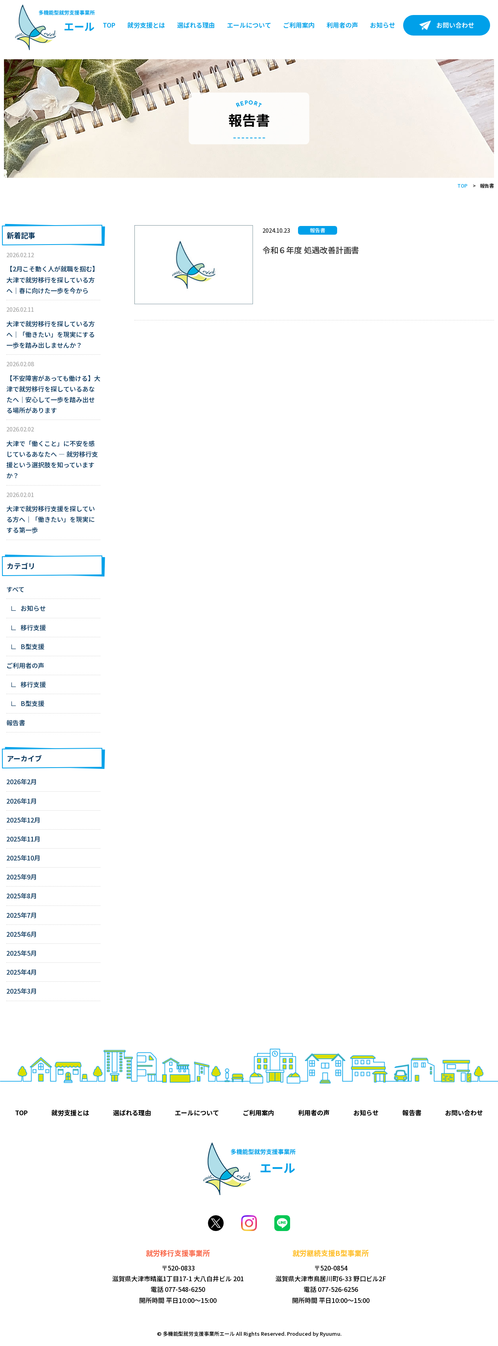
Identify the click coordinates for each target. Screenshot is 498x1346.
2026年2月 (21, 781)
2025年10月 (23, 857)
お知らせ (382, 25)
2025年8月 (21, 895)
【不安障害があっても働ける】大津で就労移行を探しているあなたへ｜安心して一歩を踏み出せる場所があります (53, 394)
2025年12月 (23, 820)
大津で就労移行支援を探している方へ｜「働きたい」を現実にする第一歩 (50, 519)
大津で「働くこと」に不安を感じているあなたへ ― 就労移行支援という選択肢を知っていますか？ (52, 459)
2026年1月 (21, 801)
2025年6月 (21, 934)
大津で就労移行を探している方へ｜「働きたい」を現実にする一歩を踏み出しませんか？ (50, 334)
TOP (109, 25)
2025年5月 (21, 953)
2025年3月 (21, 991)
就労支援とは (146, 25)
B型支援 (32, 646)
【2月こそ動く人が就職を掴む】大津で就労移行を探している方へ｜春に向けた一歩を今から (52, 279)
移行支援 (33, 627)
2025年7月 (21, 915)
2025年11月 (23, 838)
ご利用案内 (299, 25)
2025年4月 (21, 972)
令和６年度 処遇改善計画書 (310, 250)
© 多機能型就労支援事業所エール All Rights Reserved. (222, 1333)
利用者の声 (342, 25)
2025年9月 (21, 876)
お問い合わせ (455, 25)
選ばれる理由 (196, 25)
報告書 (15, 722)
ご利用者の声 (25, 665)
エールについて (249, 25)
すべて (15, 589)
